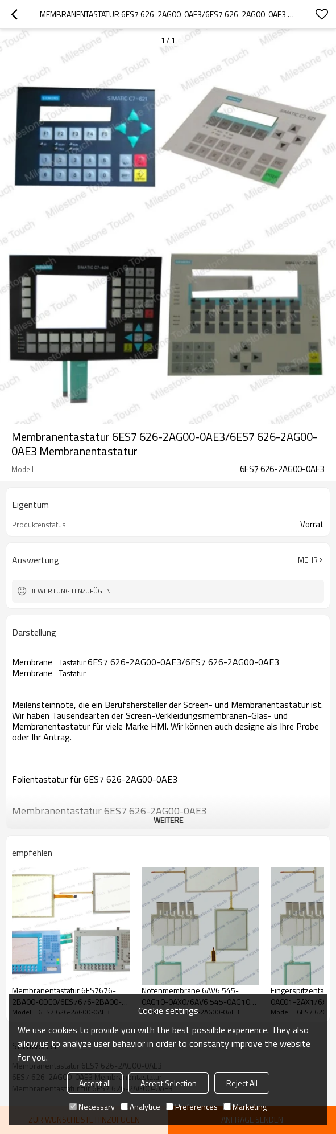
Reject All (242, 1083)
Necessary (92, 1106)
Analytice (140, 1106)
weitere (168, 820)
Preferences (192, 1106)
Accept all (95, 1083)
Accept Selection (168, 1083)
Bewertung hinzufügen (70, 591)
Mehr (308, 560)
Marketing (245, 1106)
